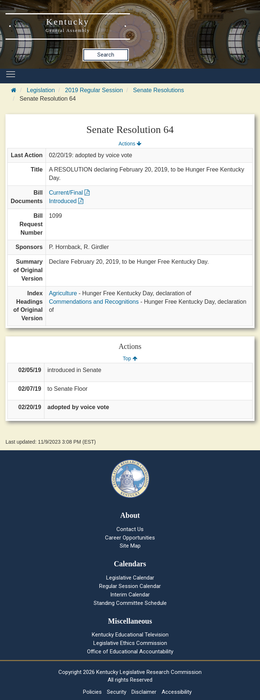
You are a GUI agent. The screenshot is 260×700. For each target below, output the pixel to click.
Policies (92, 692)
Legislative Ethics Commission (130, 643)
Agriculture (63, 293)
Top (130, 358)
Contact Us (130, 529)
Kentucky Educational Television (130, 634)
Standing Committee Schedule (130, 603)
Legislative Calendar (130, 577)
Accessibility (177, 692)
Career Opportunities (130, 537)
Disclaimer (143, 692)
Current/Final (69, 193)
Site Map (130, 545)
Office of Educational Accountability (130, 651)
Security (116, 692)
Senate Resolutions (158, 90)
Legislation (41, 90)
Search (105, 54)
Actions (130, 144)
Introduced (66, 201)
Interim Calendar (130, 594)
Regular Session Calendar (130, 586)
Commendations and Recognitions (94, 302)
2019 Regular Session (94, 90)
